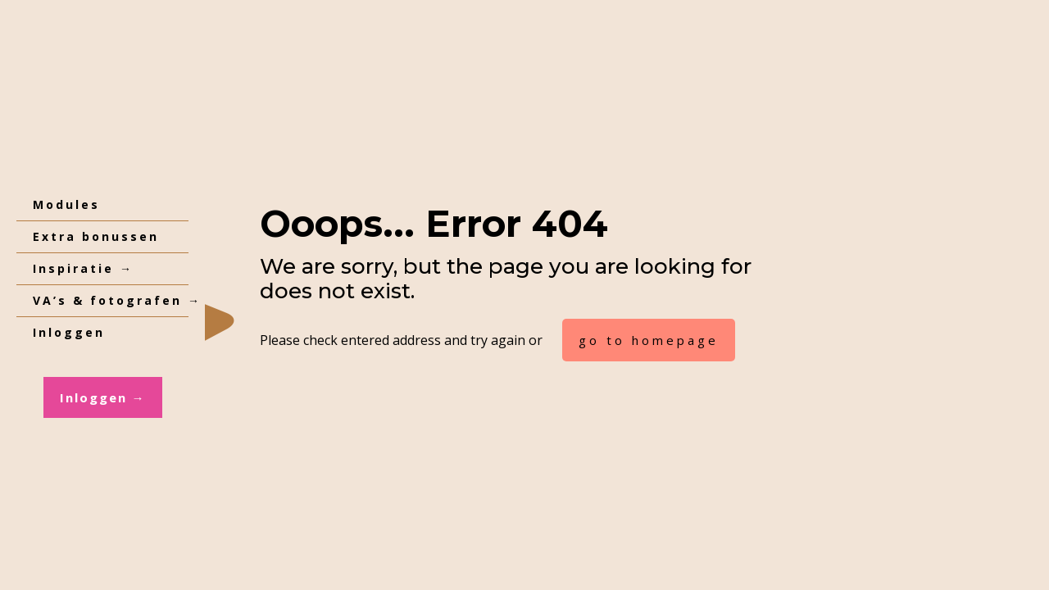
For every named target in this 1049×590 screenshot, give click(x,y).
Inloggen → (103, 397)
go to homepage (649, 340)
